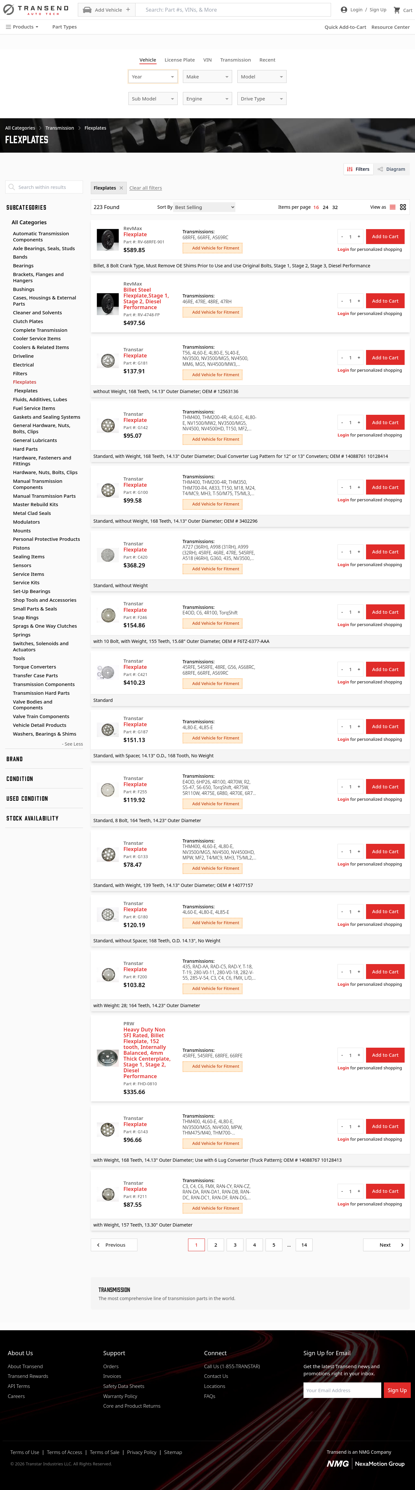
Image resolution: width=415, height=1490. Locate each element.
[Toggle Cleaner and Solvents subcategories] (7, 312)
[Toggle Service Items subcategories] (7, 574)
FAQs (209, 1396)
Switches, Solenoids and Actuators (41, 646)
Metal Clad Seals (32, 513)
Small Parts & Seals (35, 608)
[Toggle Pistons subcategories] (7, 548)
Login (343, 249)
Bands (20, 256)
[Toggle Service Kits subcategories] (7, 582)
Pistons (21, 547)
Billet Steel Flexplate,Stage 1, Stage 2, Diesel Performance (146, 298)
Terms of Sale (104, 1452)
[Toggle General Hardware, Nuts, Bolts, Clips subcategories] (7, 425)
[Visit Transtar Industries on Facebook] (306, 1413)
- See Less (72, 744)
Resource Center (391, 27)
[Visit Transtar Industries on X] (355, 1413)
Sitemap (173, 1452)
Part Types (61, 26)
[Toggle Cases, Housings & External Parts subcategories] (7, 298)
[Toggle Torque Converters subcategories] (7, 667)
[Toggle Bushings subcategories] (7, 289)
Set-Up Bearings (31, 591)
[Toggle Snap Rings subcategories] (7, 617)
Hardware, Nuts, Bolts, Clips (45, 472)
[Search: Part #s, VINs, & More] (233, 10)
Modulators (26, 521)
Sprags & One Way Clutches (45, 626)
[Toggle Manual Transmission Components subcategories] (7, 481)
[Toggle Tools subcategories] (7, 658)
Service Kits (26, 582)
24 (325, 207)
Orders (110, 1366)
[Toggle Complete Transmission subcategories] (7, 330)
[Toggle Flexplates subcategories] (7, 382)
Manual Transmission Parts (44, 496)
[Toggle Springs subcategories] (7, 635)
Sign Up (397, 1390)
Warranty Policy (120, 1396)
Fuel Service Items (34, 408)
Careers (16, 1396)
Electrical (23, 364)
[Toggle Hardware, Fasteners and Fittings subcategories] (7, 458)
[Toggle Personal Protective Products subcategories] (7, 539)
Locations (214, 1386)
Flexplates (24, 381)
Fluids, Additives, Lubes (40, 399)
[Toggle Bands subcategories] (7, 257)
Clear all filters (145, 187)
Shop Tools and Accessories (45, 600)
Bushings (23, 289)
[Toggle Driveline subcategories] (7, 356)
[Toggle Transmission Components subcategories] (7, 684)
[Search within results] (44, 186)
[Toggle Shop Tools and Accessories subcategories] (7, 600)
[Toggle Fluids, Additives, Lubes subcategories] (7, 399)
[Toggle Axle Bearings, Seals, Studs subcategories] (7, 248)
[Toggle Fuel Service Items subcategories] (7, 408)
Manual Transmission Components (37, 484)
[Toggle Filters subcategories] (7, 373)
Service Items (28, 574)
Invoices (112, 1376)
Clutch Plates (28, 321)
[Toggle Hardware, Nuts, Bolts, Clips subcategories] (7, 472)
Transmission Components (44, 684)
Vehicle (148, 59)
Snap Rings (26, 617)
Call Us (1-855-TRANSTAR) (232, 1366)
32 (335, 207)
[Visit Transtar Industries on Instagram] (339, 1413)
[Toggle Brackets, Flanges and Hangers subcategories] (7, 274)
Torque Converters (34, 666)
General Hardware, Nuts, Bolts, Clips (41, 428)
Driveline (23, 356)
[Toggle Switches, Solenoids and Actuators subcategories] (7, 643)
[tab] (358, 169)
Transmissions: (199, 232)
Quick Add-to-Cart (345, 27)
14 (304, 1244)
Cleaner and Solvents (37, 312)
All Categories (26, 222)
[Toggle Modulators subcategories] (7, 522)
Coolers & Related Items (41, 347)
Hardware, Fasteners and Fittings (42, 460)
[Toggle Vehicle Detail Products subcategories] (7, 725)
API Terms (19, 1386)
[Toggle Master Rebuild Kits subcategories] (7, 504)
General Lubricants (35, 440)
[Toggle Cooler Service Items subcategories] (7, 338)
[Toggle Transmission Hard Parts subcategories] (7, 693)
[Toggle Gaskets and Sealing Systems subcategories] (7, 417)
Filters (20, 373)
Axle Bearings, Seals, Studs (44, 248)
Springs (21, 634)
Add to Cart (385, 236)
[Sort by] (204, 207)
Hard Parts (25, 449)
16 (316, 207)
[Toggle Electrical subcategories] (7, 365)
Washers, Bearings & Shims (44, 733)
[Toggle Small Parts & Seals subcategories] (7, 609)
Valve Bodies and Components (33, 704)
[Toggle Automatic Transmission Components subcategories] (7, 233)
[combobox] (146, 75)
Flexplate (135, 234)
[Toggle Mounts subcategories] (7, 531)
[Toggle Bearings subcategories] (7, 265)
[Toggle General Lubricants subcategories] (7, 440)
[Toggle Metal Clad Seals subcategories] (7, 513)
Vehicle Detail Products (39, 725)
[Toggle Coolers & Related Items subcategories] (7, 347)
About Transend (25, 1366)
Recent (267, 59)
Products (21, 26)
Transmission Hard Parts (41, 693)
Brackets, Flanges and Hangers (38, 277)
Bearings (23, 265)
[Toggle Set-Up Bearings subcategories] (7, 591)
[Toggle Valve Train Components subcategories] (7, 716)
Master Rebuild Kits (35, 504)
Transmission (235, 59)
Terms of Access (64, 1452)
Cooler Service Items (37, 338)
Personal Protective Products (46, 539)
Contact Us (216, 1376)
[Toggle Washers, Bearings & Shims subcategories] (7, 734)
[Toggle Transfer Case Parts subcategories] (7, 675)
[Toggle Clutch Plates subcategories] (7, 321)
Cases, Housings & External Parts (44, 300)
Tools (19, 658)
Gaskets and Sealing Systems (46, 416)
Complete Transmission (40, 330)
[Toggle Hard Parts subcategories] (7, 449)
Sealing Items (29, 556)
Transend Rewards (28, 1376)
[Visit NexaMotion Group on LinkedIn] (322, 1413)
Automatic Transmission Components (41, 236)
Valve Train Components (41, 716)
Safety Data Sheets (123, 1386)
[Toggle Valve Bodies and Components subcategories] (7, 702)
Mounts (22, 530)
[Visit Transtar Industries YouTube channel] (371, 1413)
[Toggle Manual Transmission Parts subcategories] (7, 496)
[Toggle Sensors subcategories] (7, 565)
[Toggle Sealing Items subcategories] (7, 556)
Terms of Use (24, 1452)
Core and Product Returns (131, 1406)
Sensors (22, 565)
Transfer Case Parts (35, 675)
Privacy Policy (141, 1452)
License (180, 59)
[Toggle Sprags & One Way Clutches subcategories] (7, 626)
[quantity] (350, 236)
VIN (207, 59)
